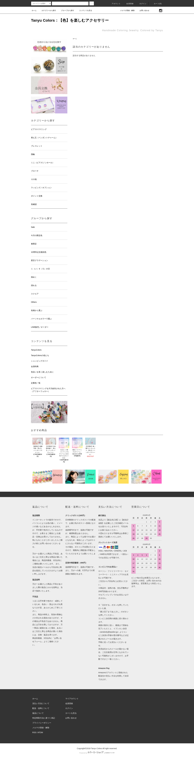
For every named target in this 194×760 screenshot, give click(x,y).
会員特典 (35, 366)
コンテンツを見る (84, 10)
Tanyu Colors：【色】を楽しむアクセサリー (70, 20)
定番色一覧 (35, 383)
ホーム (34, 10)
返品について (38, 713)
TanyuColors (36, 350)
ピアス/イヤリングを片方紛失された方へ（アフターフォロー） (48, 389)
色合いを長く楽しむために (42, 372)
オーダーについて (38, 377)
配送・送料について (40, 708)
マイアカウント (72, 699)
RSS (34, 732)
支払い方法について (40, 703)
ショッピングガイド (39, 361)
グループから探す (66, 10)
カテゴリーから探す (47, 10)
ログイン (141, 4)
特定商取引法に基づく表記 (43, 718)
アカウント (114, 4)
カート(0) (156, 4)
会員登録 (128, 4)
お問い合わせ (142, 10)
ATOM (40, 732)
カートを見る (71, 713)
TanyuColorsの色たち (40, 355)
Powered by (97, 753)
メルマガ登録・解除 (126, 10)
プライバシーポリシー (41, 723)
